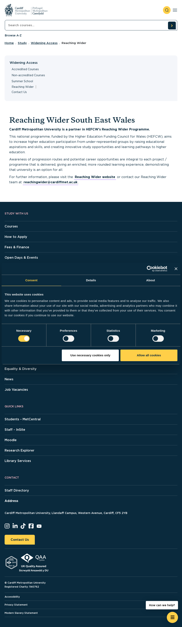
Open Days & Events (21, 257)
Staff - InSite (15, 430)
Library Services (18, 461)
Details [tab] (91, 280)
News (9, 379)
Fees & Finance (17, 247)
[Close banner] (176, 268)
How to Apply (16, 237)
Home (9, 43)
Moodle (11, 440)
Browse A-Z (13, 35)
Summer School (22, 81)
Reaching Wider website (95, 177)
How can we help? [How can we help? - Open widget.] (162, 605)
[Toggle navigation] (175, 10)
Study (22, 43)
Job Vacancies (16, 390)
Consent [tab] (31, 280)
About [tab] (150, 280)
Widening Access (44, 43)
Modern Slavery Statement (21, 612)
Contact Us (19, 92)
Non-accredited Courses (28, 75)
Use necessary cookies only (90, 355)
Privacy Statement (16, 604)
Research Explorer (19, 450)
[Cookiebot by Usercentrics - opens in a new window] (149, 269)
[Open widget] (172, 617)
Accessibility (12, 596)
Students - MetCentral (23, 419)
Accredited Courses (25, 69)
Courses (11, 226)
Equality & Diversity (21, 369)
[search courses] (172, 25)
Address (11, 501)
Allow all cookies (149, 355)
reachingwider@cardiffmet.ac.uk (50, 182)
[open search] (167, 10)
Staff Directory (17, 490)
